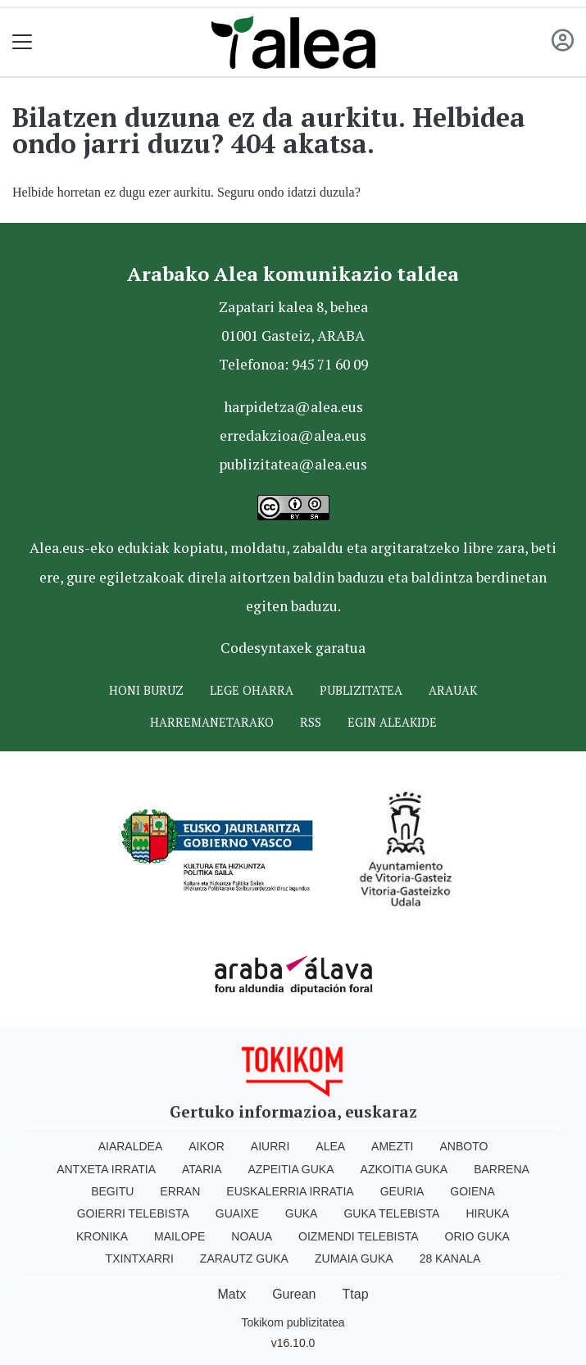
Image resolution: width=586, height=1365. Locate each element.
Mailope (179, 1236)
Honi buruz (146, 690)
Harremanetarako (212, 722)
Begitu (112, 1191)
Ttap (356, 1294)
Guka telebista (391, 1213)
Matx (231, 1294)
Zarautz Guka (244, 1258)
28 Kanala (450, 1258)
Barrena (501, 1169)
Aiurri (270, 1146)
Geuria (402, 1191)
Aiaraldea (130, 1146)
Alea (330, 1146)
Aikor (207, 1146)
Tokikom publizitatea (292, 1322)
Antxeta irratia (106, 1169)
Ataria (202, 1169)
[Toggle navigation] (22, 42)
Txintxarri (140, 1258)
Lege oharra (251, 690)
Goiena (472, 1191)
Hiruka (487, 1213)
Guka (301, 1213)
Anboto (463, 1146)
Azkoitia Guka (404, 1169)
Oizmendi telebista (358, 1236)
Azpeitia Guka (291, 1169)
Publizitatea (361, 690)
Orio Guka (477, 1236)
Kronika (102, 1236)
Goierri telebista (133, 1213)
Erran (180, 1191)
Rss (310, 722)
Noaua (251, 1236)
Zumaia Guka (354, 1258)
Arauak (453, 690)
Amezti (392, 1146)
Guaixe (237, 1213)
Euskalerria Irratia (289, 1191)
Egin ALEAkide (392, 722)
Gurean (294, 1294)
